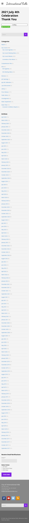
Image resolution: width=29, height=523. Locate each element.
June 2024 (3, 188)
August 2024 (4, 181)
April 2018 (3, 426)
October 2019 (4, 368)
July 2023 (3, 223)
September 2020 (5, 332)
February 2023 (5, 239)
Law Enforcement (5, 85)
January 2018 (4, 435)
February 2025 (5, 162)
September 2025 (5, 139)
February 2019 (5, 393)
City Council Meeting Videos (9, 53)
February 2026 (5, 123)
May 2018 (3, 422)
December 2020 (5, 323)
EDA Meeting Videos (7, 72)
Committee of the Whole (8, 59)
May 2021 (3, 307)
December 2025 (5, 130)
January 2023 (4, 242)
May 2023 (3, 229)
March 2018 (4, 429)
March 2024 (4, 197)
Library (3, 89)
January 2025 (4, 165)
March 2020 (4, 352)
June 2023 (3, 226)
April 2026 (3, 117)
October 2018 (4, 406)
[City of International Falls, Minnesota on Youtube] (8, 498)
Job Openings (4, 79)
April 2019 (3, 387)
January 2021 (4, 319)
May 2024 (3, 191)
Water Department (6, 101)
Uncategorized (5, 98)
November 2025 (5, 133)
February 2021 (5, 316)
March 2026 (4, 120)
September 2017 (5, 448)
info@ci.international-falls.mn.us (9, 491)
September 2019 (5, 371)
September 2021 (5, 294)
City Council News (6, 468)
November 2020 (5, 326)
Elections (3, 76)
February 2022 (5, 278)
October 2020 (4, 329)
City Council (4, 47)
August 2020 (4, 335)
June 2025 (3, 149)
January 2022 (4, 281)
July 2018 (3, 416)
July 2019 (3, 377)
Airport (3, 44)
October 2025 (4, 136)
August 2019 (4, 374)
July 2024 (3, 184)
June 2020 (3, 342)
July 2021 (3, 300)
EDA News (4, 470)
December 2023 (5, 207)
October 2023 (4, 213)
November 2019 (5, 364)
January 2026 (4, 126)
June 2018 (3, 419)
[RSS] (18, 498)
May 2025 (3, 152)
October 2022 (4, 252)
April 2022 (3, 271)
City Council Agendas (7, 50)
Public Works (4, 95)
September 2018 (5, 409)
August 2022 (4, 258)
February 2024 (5, 200)
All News (4, 467)
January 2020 (4, 358)
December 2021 (5, 284)
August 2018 (4, 413)
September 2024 (5, 178)
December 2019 (5, 361)
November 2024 (5, 171)
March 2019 (4, 390)
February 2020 (5, 355)
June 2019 (3, 380)
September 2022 (5, 255)
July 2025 (3, 146)
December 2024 (5, 168)
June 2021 (3, 303)
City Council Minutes (7, 56)
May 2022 (3, 268)
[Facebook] (4, 498)
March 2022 (4, 274)
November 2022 (5, 249)
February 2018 (5, 432)
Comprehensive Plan (6, 63)
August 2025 (4, 142)
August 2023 (4, 220)
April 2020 (3, 348)
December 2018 (5, 400)
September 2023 (5, 216)
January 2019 (4, 397)
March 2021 (4, 313)
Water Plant (4, 105)
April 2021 (3, 310)
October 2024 (4, 175)
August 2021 (4, 297)
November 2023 (5, 210)
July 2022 (3, 261)
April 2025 (3, 155)
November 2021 (5, 287)
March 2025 (4, 159)
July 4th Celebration (6, 82)
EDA (2, 66)
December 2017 (5, 438)
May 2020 (3, 345)
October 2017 (4, 445)
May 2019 (3, 384)
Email (3, 458)
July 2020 (3, 339)
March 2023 (4, 236)
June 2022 (3, 265)
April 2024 (3, 194)
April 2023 (3, 233)
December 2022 (5, 245)
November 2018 (5, 403)
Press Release (5, 92)
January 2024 (4, 204)
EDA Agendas (5, 68)
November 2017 (5, 442)
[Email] (13, 498)
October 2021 (4, 290)
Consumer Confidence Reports (10, 107)
